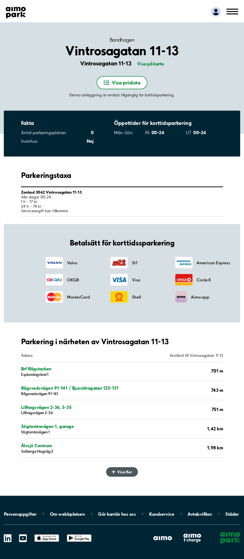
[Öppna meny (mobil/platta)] (232, 11)
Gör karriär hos (117, 514)
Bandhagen (122, 40)
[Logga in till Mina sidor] (216, 12)
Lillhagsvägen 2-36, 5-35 (46, 407)
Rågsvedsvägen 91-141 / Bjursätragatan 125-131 (69, 388)
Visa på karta (150, 64)
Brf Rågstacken (36, 369)
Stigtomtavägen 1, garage (47, 426)
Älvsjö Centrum (36, 445)
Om (67, 514)
